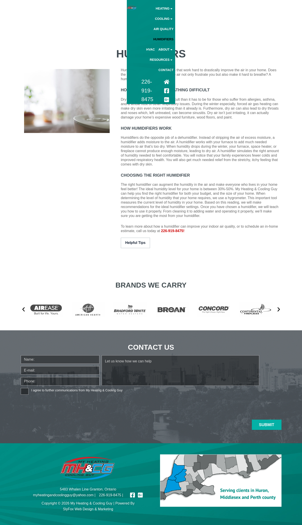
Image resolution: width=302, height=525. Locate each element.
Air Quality (169, 12)
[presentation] (54, 405)
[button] (23, 309)
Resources (249, 13)
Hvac (210, 12)
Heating (124, 13)
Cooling (146, 13)
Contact (272, 12)
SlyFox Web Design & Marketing (88, 509)
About (226, 13)
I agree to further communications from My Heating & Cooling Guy (76, 390)
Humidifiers (193, 12)
